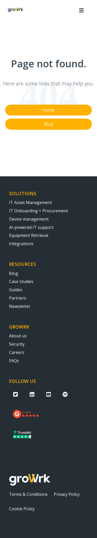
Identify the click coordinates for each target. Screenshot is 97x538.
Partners (17, 298)
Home (48, 110)
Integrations (21, 243)
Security (17, 344)
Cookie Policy (22, 509)
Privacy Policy (67, 494)
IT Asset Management (30, 202)
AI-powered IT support (31, 227)
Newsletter (20, 306)
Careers (16, 352)
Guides (15, 290)
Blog (48, 124)
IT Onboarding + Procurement (38, 211)
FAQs (14, 360)
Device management (29, 219)
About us (18, 336)
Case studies (21, 281)
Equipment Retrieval (28, 235)
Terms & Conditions (28, 494)
